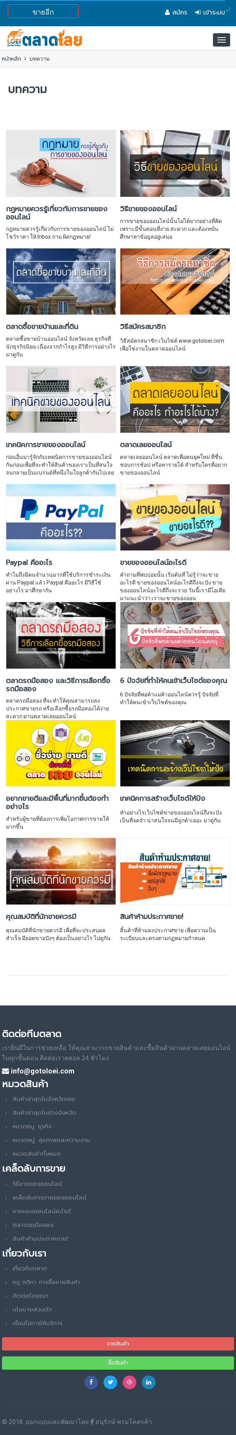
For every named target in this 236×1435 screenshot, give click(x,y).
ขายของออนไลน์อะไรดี (153, 562)
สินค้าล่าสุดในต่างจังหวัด (44, 1112)
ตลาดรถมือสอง (33, 1225)
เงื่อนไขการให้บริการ (38, 1323)
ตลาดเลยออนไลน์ (146, 444)
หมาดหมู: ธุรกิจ (32, 1126)
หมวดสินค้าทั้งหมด (37, 1153)
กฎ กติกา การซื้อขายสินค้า (46, 1282)
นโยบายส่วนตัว (32, 1309)
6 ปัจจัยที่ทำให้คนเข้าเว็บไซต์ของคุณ (173, 680)
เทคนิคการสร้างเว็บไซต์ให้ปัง (162, 798)
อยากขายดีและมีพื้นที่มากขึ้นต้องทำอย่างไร (57, 802)
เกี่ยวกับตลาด (30, 1268)
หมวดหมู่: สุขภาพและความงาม (51, 1140)
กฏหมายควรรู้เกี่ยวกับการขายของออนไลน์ (56, 213)
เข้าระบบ (210, 12)
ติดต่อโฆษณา (30, 1295)
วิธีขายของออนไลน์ (148, 208)
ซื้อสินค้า (118, 1363)
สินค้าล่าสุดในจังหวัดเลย (44, 1099)
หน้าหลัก (11, 59)
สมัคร (176, 12)
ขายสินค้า (118, 1344)
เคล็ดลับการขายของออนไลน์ (49, 1197)
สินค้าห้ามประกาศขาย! (151, 916)
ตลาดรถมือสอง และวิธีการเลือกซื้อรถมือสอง (58, 684)
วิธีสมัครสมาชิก (143, 326)
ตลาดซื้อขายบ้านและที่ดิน (42, 326)
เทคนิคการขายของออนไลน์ (45, 444)
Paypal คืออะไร (29, 562)
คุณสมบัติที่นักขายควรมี (41, 916)
